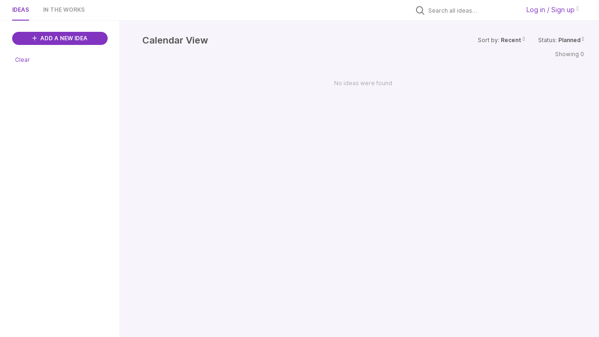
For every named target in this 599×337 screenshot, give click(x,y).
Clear (22, 59)
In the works (64, 9)
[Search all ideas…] (471, 10)
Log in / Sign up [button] (552, 10)
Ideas (20, 9)
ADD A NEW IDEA (60, 38)
